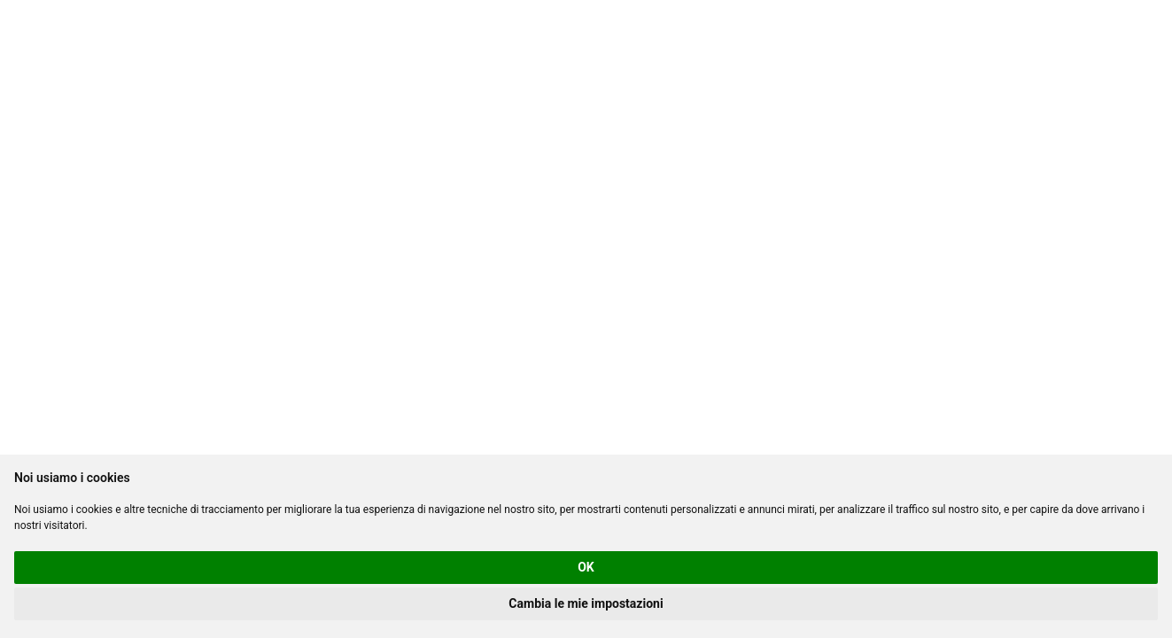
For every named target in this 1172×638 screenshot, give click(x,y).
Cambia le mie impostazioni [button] (585, 603)
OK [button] (586, 567)
